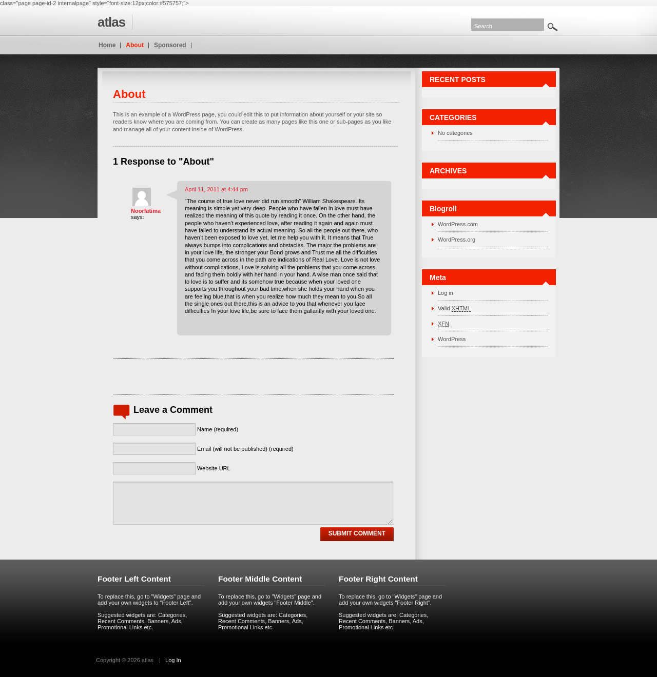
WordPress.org (456, 239)
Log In (173, 660)
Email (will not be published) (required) (245, 449)
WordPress (452, 339)
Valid (454, 308)
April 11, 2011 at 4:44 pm (216, 189)
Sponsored (170, 45)
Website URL (213, 468)
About (135, 45)
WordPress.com (458, 224)
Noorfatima (146, 211)
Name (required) (217, 429)
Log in (445, 293)
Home (107, 45)
